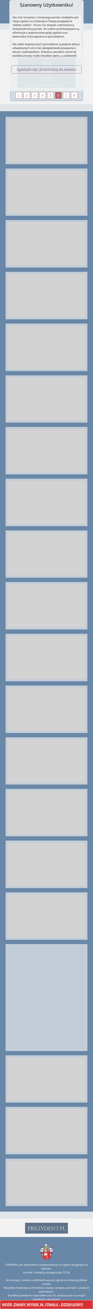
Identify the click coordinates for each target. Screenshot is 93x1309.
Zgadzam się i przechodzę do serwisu (46, 69)
